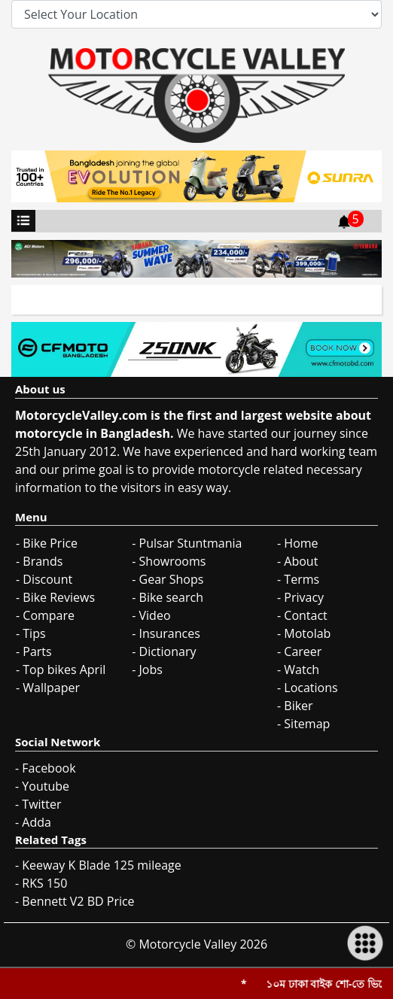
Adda (36, 822)
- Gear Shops (167, 579)
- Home (297, 543)
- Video (151, 615)
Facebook (48, 768)
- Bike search (167, 597)
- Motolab (304, 633)
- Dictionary (164, 651)
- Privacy (300, 597)
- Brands (39, 561)
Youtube (45, 786)
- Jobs (147, 669)
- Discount (44, 579)
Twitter (41, 804)
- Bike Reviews (55, 597)
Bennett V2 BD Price (78, 901)
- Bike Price (47, 543)
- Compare (45, 615)
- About (297, 561)
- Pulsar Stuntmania (187, 543)
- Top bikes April (60, 669)
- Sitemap (303, 723)
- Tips (31, 633)
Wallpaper (51, 687)
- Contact (302, 615)
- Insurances (166, 633)
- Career (299, 651)
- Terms (298, 579)
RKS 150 (44, 883)
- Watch (298, 669)
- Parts (34, 651)
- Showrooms (169, 561)
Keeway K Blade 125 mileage (101, 865)
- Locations (307, 687)
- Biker (295, 705)
